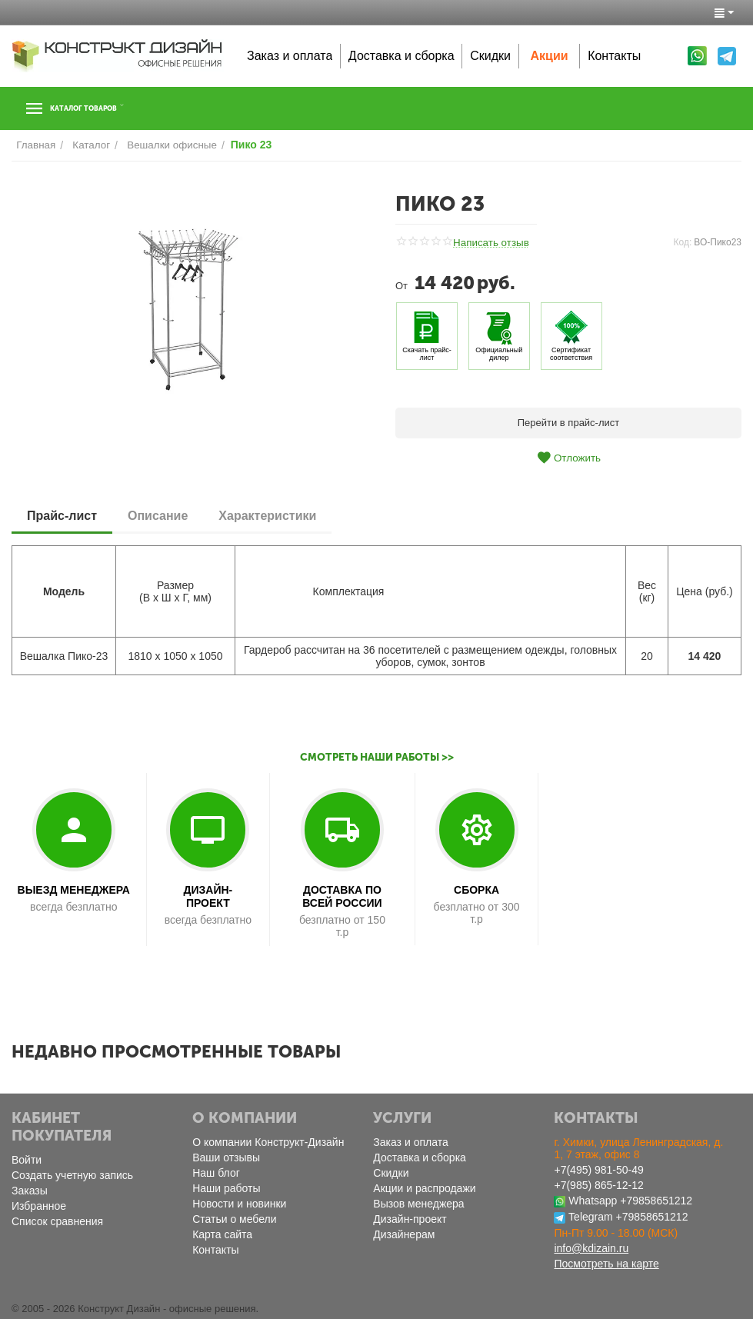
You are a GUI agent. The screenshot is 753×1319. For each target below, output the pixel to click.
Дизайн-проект (409, 1219)
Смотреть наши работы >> (376, 757)
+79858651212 (656, 1200)
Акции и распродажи (424, 1188)
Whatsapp (592, 1200)
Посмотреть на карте (606, 1263)
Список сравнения (57, 1221)
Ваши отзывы (226, 1157)
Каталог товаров (106, 108)
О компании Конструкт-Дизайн (268, 1142)
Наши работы (226, 1188)
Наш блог (216, 1173)
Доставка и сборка (401, 55)
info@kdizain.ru (591, 1248)
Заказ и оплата (289, 55)
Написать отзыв (490, 243)
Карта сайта (222, 1234)
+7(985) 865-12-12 (598, 1185)
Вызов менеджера (418, 1203)
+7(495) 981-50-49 (598, 1170)
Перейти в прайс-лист (569, 422)
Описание (158, 514)
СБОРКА (476, 890)
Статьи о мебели (234, 1219)
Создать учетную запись (72, 1175)
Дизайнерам (404, 1234)
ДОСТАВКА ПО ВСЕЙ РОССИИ (341, 896)
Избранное (39, 1206)
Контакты (614, 55)
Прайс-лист (62, 514)
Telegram (590, 1217)
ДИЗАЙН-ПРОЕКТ (207, 896)
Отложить (568, 457)
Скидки (490, 55)
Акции (549, 55)
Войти (27, 1160)
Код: (683, 241)
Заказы (30, 1190)
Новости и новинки (239, 1203)
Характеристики (267, 514)
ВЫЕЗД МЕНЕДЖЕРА (74, 890)
